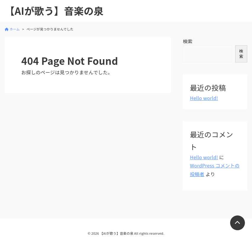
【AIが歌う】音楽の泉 (54, 11)
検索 (188, 41)
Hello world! (204, 98)
